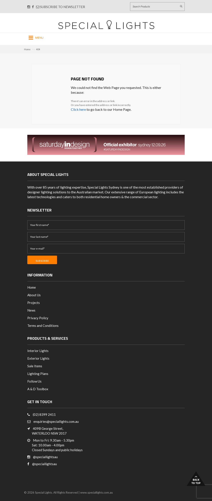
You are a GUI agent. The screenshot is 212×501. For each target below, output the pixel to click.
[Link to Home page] (106, 24)
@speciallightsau (45, 457)
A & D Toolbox (37, 389)
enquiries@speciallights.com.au (56, 421)
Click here (78, 109)
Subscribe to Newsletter (60, 7)
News (31, 310)
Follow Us (34, 381)
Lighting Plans (37, 374)
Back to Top (196, 478)
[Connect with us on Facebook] (33, 7)
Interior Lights (38, 351)
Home (27, 49)
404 (38, 49)
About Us (34, 295)
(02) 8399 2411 (44, 414)
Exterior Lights (38, 358)
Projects (33, 303)
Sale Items (34, 366)
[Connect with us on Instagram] (28, 7)
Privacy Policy (37, 318)
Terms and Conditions (43, 326)
